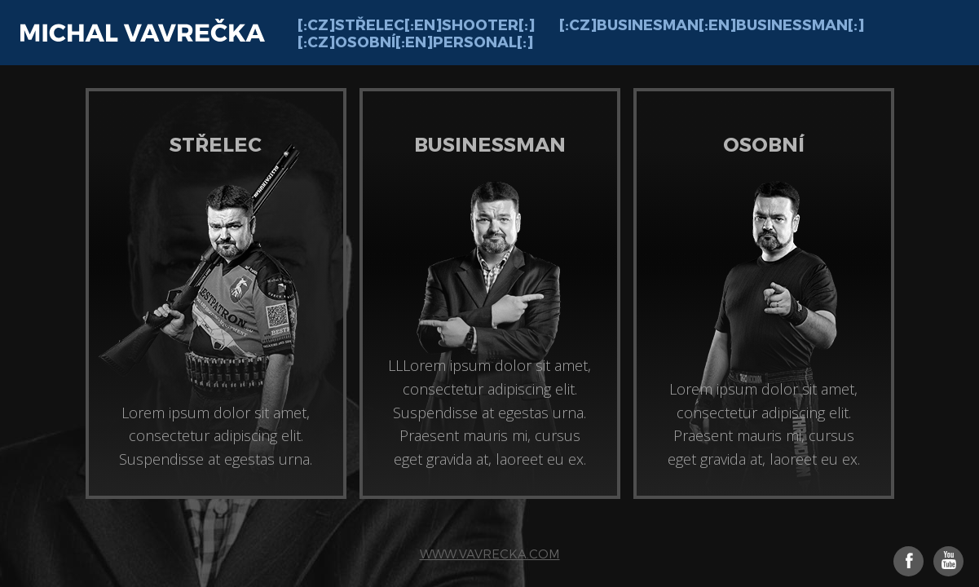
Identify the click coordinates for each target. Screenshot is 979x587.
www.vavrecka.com (490, 553)
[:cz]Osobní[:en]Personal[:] (415, 41)
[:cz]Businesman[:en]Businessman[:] (711, 24)
